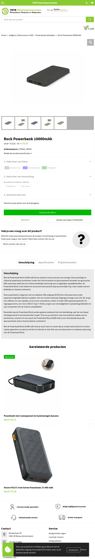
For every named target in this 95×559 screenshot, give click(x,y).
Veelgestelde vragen (57, 448)
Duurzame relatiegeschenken (13, 495)
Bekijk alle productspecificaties (18, 153)
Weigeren (84, 549)
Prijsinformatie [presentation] (67, 262)
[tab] (26, 262)
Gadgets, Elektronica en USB (21, 35)
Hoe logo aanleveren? (58, 467)
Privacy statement (56, 502)
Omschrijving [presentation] (26, 262)
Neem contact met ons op (14, 243)
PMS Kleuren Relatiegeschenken (62, 464)
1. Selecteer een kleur (16, 161)
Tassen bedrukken (8, 491)
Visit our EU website (57, 513)
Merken (4, 513)
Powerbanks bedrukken (45, 35)
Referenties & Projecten (59, 498)
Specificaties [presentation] (46, 262)
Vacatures (53, 491)
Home (3, 35)
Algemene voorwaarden (59, 510)
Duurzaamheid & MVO (58, 475)
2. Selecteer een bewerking (19, 176)
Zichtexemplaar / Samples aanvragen (64, 471)
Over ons (52, 487)
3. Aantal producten (15, 194)
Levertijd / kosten (56, 452)
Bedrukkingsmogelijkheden (60, 460)
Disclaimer (53, 506)
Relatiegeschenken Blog (59, 495)
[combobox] (43, 19)
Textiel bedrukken (8, 506)
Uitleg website (55, 456)
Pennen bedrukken (9, 487)
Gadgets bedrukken (9, 498)
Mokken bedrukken (9, 502)
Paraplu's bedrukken (9, 510)
